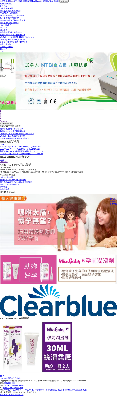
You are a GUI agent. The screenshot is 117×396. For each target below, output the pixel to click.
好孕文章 (3, 187)
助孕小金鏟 (4, 189)
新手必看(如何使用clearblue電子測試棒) (16, 182)
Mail (1, 388)
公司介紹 (3, 6)
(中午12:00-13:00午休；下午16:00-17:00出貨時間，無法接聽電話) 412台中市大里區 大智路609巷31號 (45, 390)
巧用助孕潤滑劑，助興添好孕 (12, 16)
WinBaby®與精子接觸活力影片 (12, 20)
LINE (2, 51)
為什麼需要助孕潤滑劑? (9, 18)
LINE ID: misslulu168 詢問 (14, 385)
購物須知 (113, 204)
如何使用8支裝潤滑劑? (9, 23)
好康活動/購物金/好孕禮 (9, 185)
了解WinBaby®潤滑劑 (9, 13)
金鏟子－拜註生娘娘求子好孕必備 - (14, 42)
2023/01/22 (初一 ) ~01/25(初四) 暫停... (21, 149)
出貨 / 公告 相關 (6, 177)
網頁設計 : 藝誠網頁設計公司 (11, 395)
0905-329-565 (9, 383)
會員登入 (113, 202)
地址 (2, 390)
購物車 (113, 199)
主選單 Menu (64, 1)
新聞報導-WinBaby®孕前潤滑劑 (13, 180)
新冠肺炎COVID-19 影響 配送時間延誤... (21, 151)
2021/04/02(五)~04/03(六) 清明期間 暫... (21, 154)
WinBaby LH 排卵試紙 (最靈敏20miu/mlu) (17, 37)
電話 (2, 383)
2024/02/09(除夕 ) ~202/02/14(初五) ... (20, 147)
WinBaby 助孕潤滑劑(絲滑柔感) (12, 40)
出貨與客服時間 (6, 8)
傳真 (2, 385)
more (2, 144)
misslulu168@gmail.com (13, 388)
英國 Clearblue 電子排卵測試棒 (12, 35)
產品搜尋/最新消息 (6, 123)
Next (6, 162)
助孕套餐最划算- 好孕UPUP (11, 32)
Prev (2, 162)
